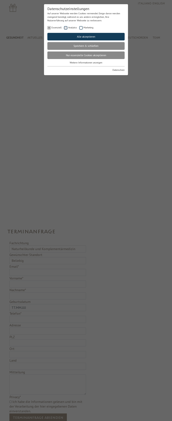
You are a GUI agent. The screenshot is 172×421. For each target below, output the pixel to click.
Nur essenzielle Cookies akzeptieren (86, 55)
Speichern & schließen (86, 45)
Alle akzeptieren (86, 36)
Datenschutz (119, 69)
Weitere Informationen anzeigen (86, 62)
